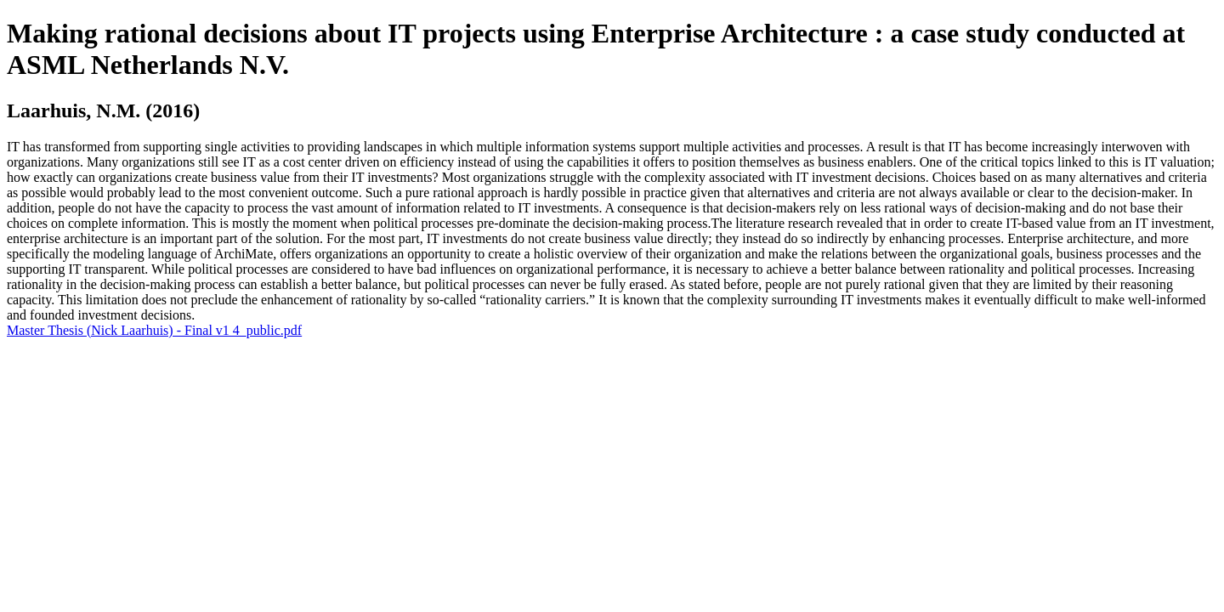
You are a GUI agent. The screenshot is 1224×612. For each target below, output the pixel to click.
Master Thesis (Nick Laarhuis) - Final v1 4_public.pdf (154, 330)
